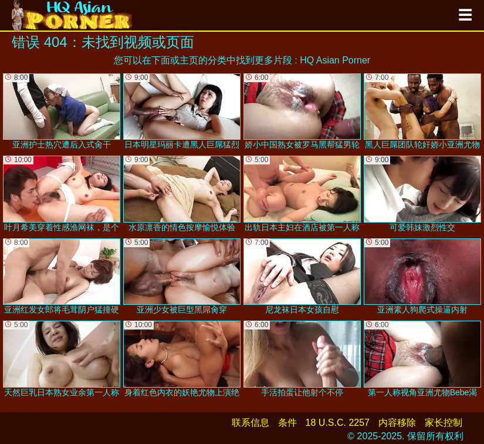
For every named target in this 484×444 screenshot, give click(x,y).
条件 (287, 423)
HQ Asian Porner (335, 60)
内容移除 (397, 423)
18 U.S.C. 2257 (338, 423)
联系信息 (250, 423)
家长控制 (443, 423)
